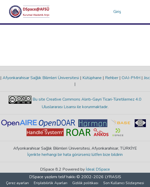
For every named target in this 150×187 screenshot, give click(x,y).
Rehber (111, 78)
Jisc (146, 78)
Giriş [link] (117, 12)
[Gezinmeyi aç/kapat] (134, 12)
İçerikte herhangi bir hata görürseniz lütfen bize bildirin (75, 154)
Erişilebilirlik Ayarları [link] (50, 183)
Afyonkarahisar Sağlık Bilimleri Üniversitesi (41, 78)
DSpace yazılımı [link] (43, 177)
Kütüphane (92, 78)
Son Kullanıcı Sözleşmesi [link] (123, 183)
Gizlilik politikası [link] (85, 183)
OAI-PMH (131, 78)
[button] (29, 11)
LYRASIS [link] (113, 177)
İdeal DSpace (98, 169)
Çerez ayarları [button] (17, 183)
